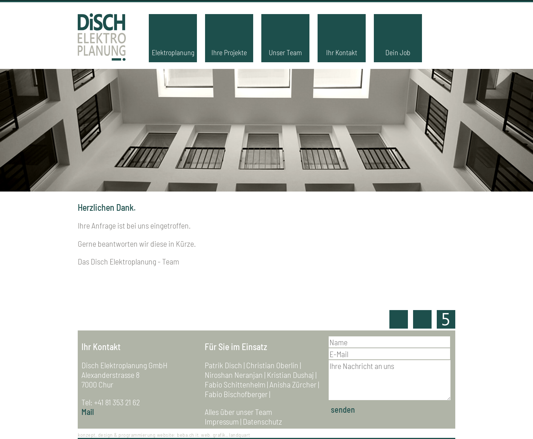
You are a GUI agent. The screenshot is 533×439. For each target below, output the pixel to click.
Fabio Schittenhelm (235, 384)
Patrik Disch (223, 365)
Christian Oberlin (272, 365)
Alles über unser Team (238, 411)
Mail (87, 411)
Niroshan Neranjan (234, 374)
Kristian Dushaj (290, 374)
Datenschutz (262, 421)
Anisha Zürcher (292, 384)
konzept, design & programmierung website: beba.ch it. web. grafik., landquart (164, 435)
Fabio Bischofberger (236, 394)
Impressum (222, 421)
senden (343, 409)
